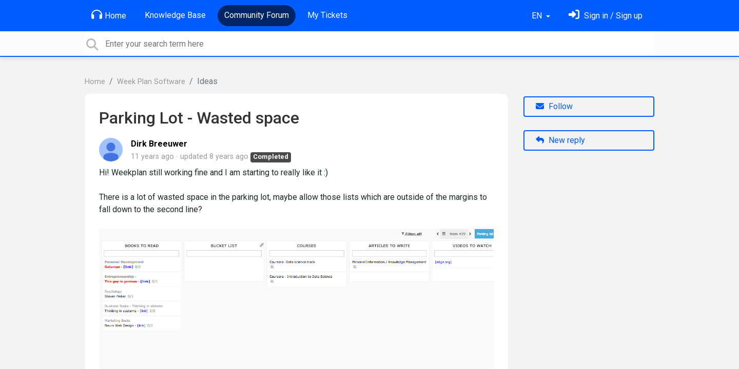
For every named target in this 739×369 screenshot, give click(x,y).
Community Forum (256, 15)
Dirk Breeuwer (159, 144)
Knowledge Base (175, 15)
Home (108, 14)
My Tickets (327, 15)
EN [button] (538, 15)
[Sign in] (606, 15)
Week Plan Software (151, 81)
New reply (560, 140)
